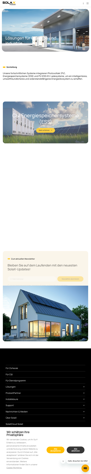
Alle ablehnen (75, 450)
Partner (17, 393)
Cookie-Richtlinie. (14, 468)
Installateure (12, 399)
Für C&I (9, 374)
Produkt (10, 393)
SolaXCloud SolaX (14, 424)
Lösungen (11, 386)
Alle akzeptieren (55, 450)
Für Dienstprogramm (16, 380)
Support (10, 405)
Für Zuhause (12, 368)
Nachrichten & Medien (17, 411)
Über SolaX (11, 417)
